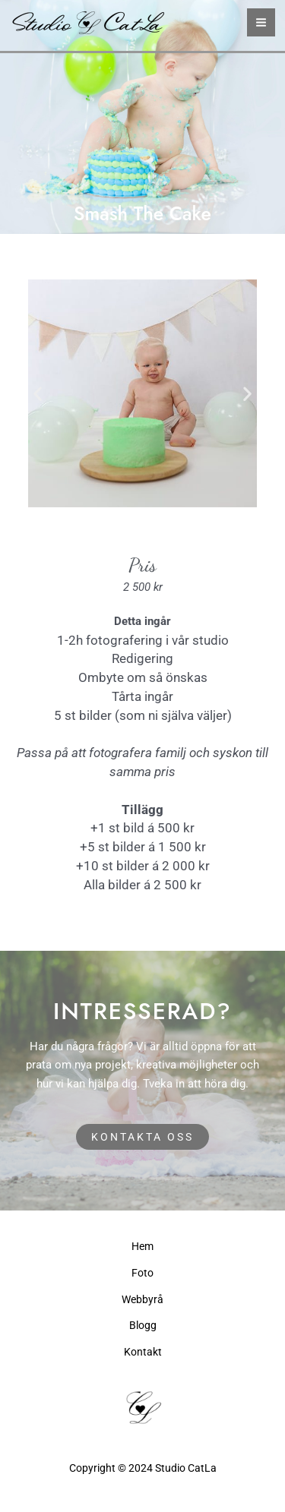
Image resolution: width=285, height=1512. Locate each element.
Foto (142, 1273)
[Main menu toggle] (261, 22)
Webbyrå (142, 1299)
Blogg (143, 1325)
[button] (37, 393)
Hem (142, 1246)
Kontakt (143, 1352)
